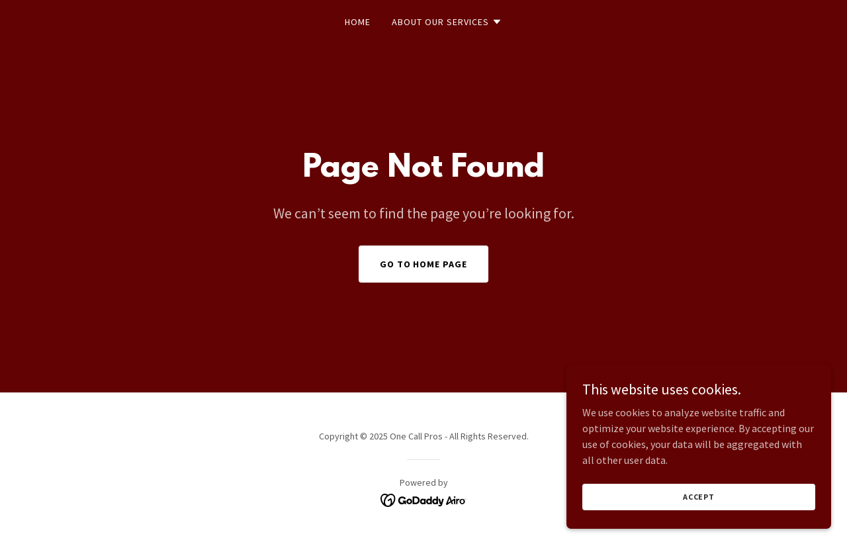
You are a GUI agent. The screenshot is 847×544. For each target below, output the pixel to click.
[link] (423, 499)
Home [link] (358, 22)
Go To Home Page (424, 264)
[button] (447, 22)
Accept (699, 524)
